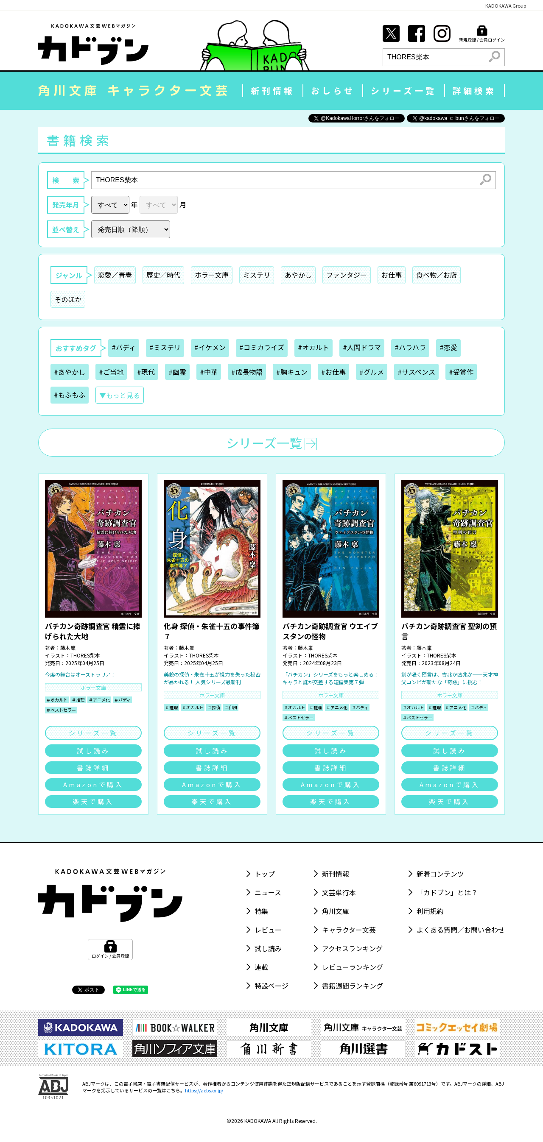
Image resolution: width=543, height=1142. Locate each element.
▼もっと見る (119, 395)
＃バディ (122, 699)
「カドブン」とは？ (447, 892)
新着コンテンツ (440, 874)
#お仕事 (333, 372)
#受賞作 (461, 372)
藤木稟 (68, 647)
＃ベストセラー (61, 710)
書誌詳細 (93, 767)
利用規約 (430, 911)
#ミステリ (165, 347)
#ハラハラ (410, 347)
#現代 (146, 372)
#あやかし (69, 372)
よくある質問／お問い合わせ (461, 930)
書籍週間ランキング (352, 985)
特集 (261, 911)
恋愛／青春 (115, 275)
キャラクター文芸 (349, 930)
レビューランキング (352, 967)
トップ (265, 874)
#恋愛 (448, 347)
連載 (261, 967)
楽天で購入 (93, 801)
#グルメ (371, 372)
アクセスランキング (352, 948)
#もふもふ (69, 395)
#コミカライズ (261, 347)
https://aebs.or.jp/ (204, 1090)
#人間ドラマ (362, 347)
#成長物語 (247, 372)
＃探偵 (213, 707)
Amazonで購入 (93, 784)
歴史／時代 (163, 275)
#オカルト (313, 347)
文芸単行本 (339, 892)
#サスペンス (416, 372)
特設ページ (271, 985)
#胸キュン (292, 372)
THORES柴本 (85, 655)
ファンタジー (346, 275)
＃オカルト (56, 699)
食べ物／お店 (436, 275)
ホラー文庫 (212, 275)
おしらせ (333, 90)
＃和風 (230, 707)
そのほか (67, 299)
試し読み (93, 750)
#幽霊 (177, 372)
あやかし (298, 275)
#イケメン (210, 347)
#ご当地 (111, 372)
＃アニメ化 (99, 699)
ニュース (268, 892)
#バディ (124, 347)
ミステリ (256, 275)
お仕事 (391, 275)
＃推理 (78, 699)
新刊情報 (273, 90)
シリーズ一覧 (404, 90)
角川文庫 (335, 911)
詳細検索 (474, 90)
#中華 (209, 372)
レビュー (268, 930)
